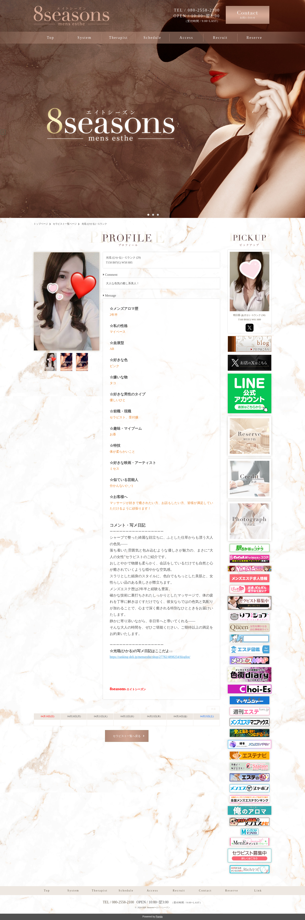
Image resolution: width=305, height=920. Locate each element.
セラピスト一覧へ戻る (127, 736)
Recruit (220, 38)
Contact (205, 890)
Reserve (254, 38)
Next (300, 131)
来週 (213, 709)
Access (186, 38)
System (84, 38)
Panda (159, 916)
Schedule (152, 38)
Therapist (118, 38)
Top (50, 38)
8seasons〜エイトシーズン (158, 907)
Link (258, 890)
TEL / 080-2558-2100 (197, 10)
